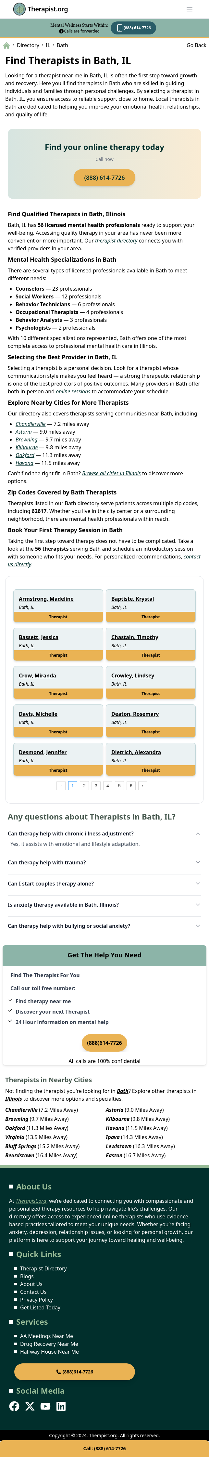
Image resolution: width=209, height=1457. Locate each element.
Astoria (24, 431)
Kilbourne (27, 447)
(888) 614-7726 (133, 28)
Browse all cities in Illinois (111, 473)
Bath (123, 1091)
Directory (28, 45)
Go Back (196, 45)
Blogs (27, 1276)
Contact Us (33, 1291)
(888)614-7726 (104, 1042)
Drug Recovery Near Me (49, 1343)
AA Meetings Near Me (46, 1336)
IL (48, 45)
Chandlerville (31, 423)
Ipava (113, 1137)
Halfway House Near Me (49, 1351)
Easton (114, 1155)
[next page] (142, 785)
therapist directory (116, 240)
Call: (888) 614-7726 (104, 1448)
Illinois (13, 1098)
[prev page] (61, 785)
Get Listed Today (40, 1307)
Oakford (25, 455)
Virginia (14, 1137)
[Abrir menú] (189, 9)
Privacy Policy (36, 1299)
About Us (31, 1284)
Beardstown (19, 1155)
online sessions (73, 391)
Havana (24, 462)
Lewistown (119, 1146)
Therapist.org (40, 9)
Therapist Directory (43, 1268)
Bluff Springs (20, 1146)
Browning (27, 439)
